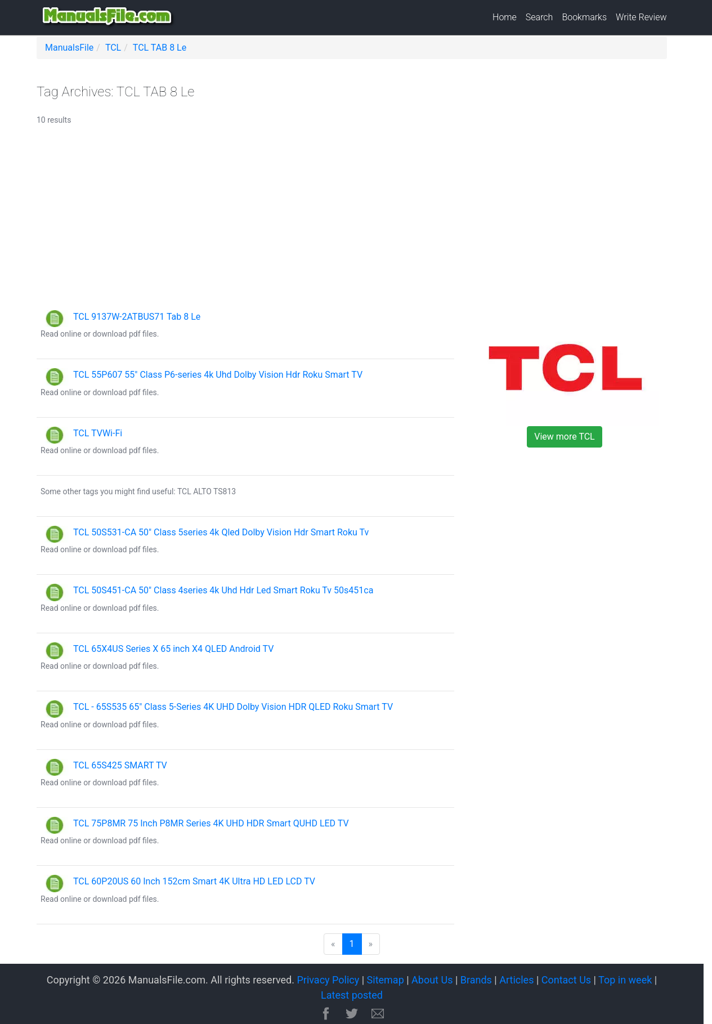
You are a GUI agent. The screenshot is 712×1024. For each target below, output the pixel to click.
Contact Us (566, 980)
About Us (432, 980)
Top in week (625, 980)
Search (539, 17)
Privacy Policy (328, 980)
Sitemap (385, 980)
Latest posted (352, 995)
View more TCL (564, 436)
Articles (516, 980)
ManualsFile (69, 47)
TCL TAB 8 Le (159, 47)
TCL (113, 47)
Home (504, 17)
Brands (476, 980)
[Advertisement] (352, 223)
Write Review (641, 17)
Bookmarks (584, 17)
